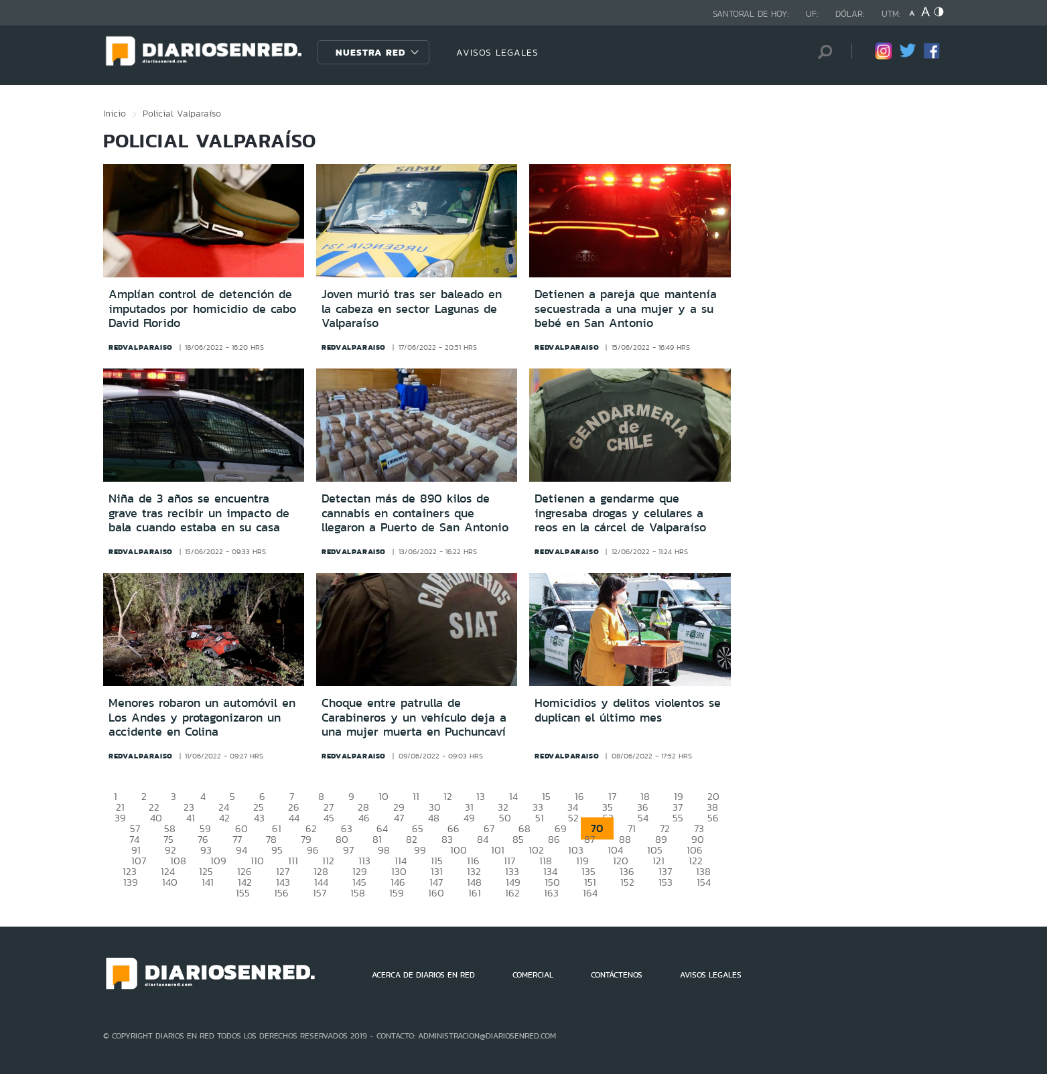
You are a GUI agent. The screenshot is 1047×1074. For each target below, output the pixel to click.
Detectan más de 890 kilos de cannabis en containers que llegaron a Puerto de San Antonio (415, 513)
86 (554, 839)
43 (259, 818)
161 (474, 893)
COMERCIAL (532, 975)
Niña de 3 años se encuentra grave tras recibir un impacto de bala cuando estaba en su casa (199, 513)
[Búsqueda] (821, 52)
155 (243, 893)
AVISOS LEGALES (497, 52)
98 (384, 850)
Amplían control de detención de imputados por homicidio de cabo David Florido (202, 308)
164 (590, 893)
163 (551, 893)
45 (329, 818)
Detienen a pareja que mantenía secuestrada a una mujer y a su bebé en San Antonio (626, 308)
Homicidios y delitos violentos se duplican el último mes (628, 710)
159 (396, 893)
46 (364, 818)
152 (627, 882)
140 (170, 882)
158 (357, 893)
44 (294, 818)
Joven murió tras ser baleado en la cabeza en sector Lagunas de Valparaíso (412, 308)
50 (505, 818)
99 (420, 850)
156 (281, 893)
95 (277, 850)
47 (399, 818)
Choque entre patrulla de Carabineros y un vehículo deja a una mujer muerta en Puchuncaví (414, 717)
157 (319, 893)
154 (704, 882)
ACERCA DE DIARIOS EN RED (423, 975)
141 (208, 882)
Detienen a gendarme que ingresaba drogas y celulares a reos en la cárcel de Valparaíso (620, 513)
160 (436, 893)
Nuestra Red (370, 52)
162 (512, 893)
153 (665, 882)
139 (130, 882)
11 (416, 796)
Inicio (114, 113)
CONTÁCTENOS (616, 975)
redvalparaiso (141, 347)
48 (433, 818)
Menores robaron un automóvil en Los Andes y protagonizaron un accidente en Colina (202, 717)
